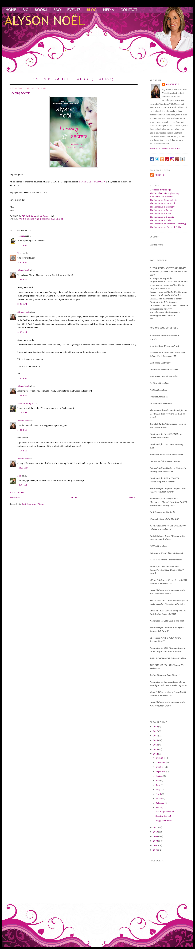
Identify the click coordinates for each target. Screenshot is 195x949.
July (158, 780)
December (161, 757)
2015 (155, 740)
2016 (155, 735)
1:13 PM (22, 245)
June (158, 785)
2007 (155, 845)
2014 (155, 744)
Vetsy (19, 253)
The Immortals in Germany (162, 206)
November (161, 762)
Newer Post (15, 497)
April (158, 794)
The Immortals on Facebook (162, 203)
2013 (155, 749)
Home (74, 497)
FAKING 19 (99, 181)
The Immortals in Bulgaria (162, 217)
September (161, 771)
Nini (19, 475)
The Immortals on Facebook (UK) (165, 227)
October (160, 767)
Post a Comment (17, 492)
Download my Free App (160, 189)
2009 (155, 836)
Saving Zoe (57, 219)
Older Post (133, 497)
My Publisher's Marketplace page (165, 193)
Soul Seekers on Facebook (162, 196)
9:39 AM (22, 332)
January (160, 807)
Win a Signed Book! (164, 811)
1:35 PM (22, 378)
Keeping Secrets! (163, 816)
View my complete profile (165, 149)
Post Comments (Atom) (33, 504)
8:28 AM (22, 304)
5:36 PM (22, 262)
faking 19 (24, 219)
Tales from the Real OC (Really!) (73, 79)
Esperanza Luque (25, 403)
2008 (155, 840)
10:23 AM (23, 467)
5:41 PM (22, 429)
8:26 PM (22, 279)
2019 (155, 726)
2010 (155, 831)
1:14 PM (22, 450)
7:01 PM (22, 395)
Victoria (21, 236)
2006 (155, 850)
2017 (155, 731)
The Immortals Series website (163, 200)
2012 (155, 753)
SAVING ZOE (85, 181)
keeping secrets (40, 219)
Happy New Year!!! (164, 820)
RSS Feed (159, 175)
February (160, 803)
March (159, 798)
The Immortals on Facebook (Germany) (168, 223)
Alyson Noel (23, 270)
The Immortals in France (161, 210)
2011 (155, 827)
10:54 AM (23, 485)
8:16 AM (22, 412)
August (159, 776)
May (158, 789)
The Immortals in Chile (160, 220)
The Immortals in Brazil (160, 213)
